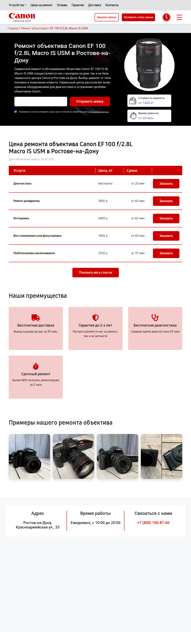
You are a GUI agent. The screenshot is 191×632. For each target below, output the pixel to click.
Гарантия (78, 5)
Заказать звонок (107, 17)
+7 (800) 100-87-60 (153, 522)
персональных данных (98, 112)
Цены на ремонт (41, 5)
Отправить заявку (90, 101)
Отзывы (62, 5)
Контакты (111, 5)
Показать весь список (95, 272)
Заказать (166, 184)
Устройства (16, 5)
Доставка (94, 5)
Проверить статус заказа (138, 17)
